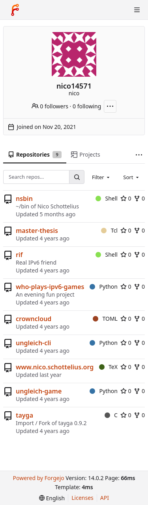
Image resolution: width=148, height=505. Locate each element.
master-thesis (37, 231)
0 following (87, 106)
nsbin (24, 198)
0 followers (50, 106)
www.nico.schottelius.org (55, 367)
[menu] (52, 498)
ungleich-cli (33, 343)
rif (19, 255)
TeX (108, 367)
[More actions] (110, 106)
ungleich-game (39, 391)
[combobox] (101, 176)
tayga (24, 415)
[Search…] (76, 177)
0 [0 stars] (125, 198)
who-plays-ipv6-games (50, 287)
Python (104, 286)
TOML (105, 318)
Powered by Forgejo (38, 478)
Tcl (109, 230)
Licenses (82, 497)
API (104, 497)
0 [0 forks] (139, 198)
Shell (107, 198)
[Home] (15, 10)
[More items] (139, 154)
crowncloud (33, 319)
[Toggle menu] (137, 10)
